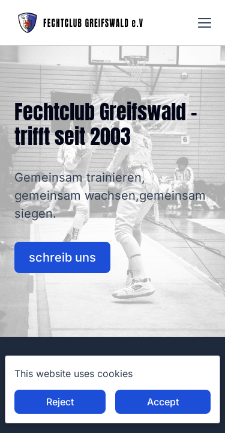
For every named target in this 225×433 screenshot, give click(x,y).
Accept (163, 402)
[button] (204, 23)
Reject (60, 402)
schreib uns (62, 257)
